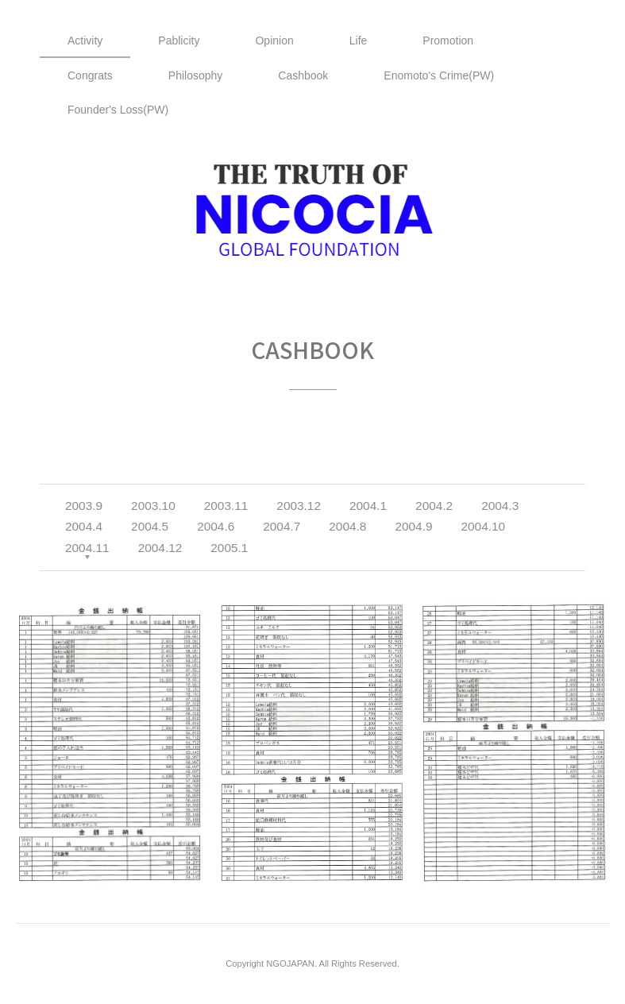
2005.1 (229, 547)
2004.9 (413, 526)
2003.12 (298, 505)
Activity (85, 40)
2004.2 (434, 505)
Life (358, 40)
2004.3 (500, 505)
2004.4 (83, 526)
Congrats (90, 75)
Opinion (274, 40)
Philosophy (195, 75)
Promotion (447, 40)
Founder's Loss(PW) (118, 109)
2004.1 (368, 505)
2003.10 (153, 505)
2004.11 (87, 547)
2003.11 (226, 505)
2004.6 (215, 526)
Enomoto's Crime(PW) (439, 75)
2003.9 (83, 505)
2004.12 (160, 547)
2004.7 (281, 526)
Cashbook (303, 75)
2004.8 (347, 526)
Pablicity (178, 40)
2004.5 (149, 526)
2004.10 (483, 526)
